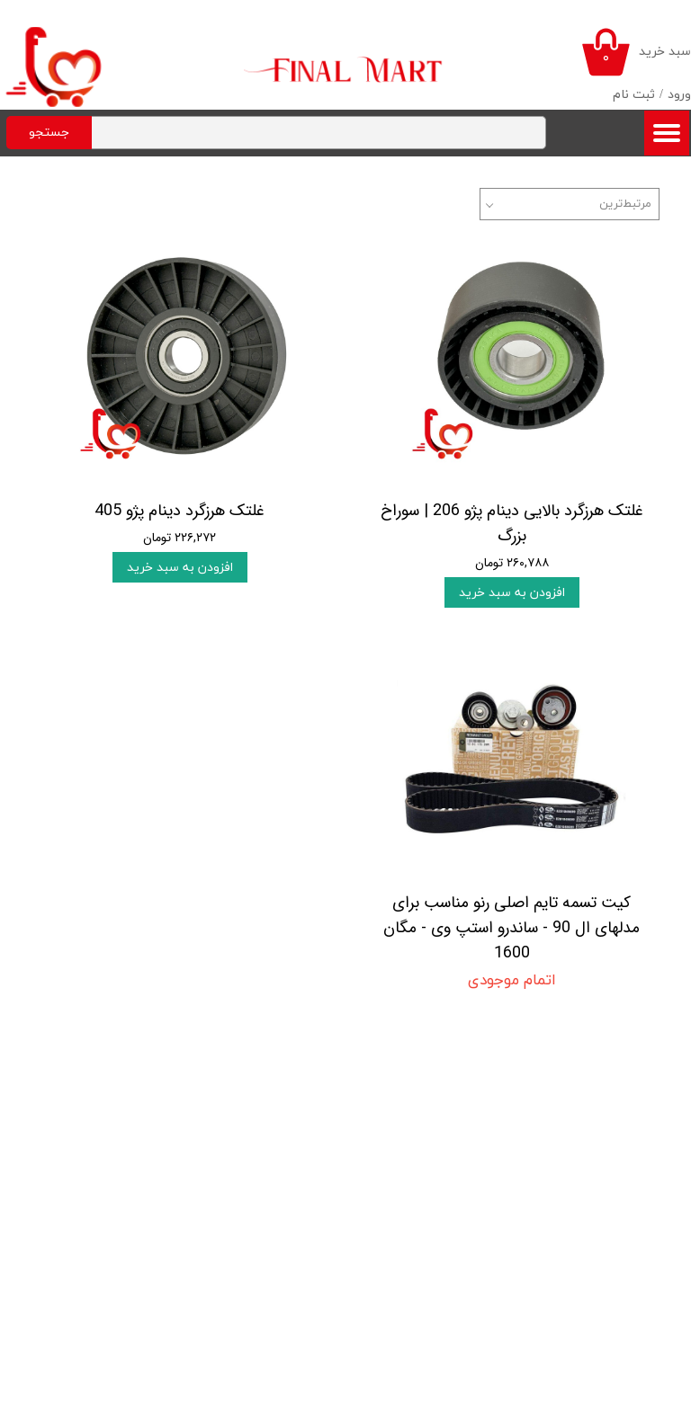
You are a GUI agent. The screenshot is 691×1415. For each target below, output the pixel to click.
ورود (679, 94)
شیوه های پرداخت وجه (74, 1189)
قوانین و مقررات (90, 1088)
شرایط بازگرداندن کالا (80, 1164)
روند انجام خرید (92, 1114)
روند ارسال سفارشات (80, 1139)
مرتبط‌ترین (625, 204)
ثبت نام (634, 94)
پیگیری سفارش (92, 1214)
